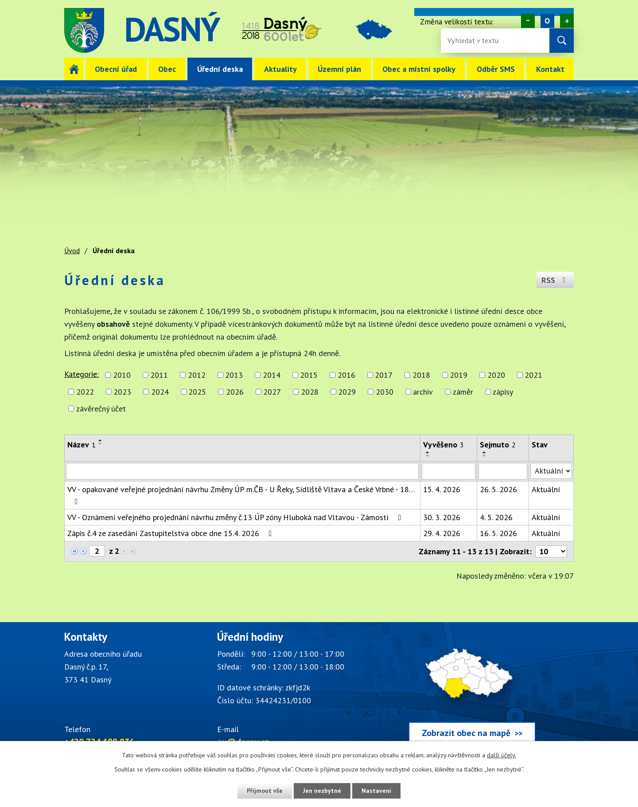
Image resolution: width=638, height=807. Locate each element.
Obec (167, 69)
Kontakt (550, 69)
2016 (346, 375)
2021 (533, 375)
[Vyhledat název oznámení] (242, 471)
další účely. (501, 755)
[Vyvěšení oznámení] (448, 471)
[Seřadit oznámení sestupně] (100, 444)
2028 (310, 392)
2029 (347, 392)
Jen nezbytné (322, 791)
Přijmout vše (265, 791)
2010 (122, 375)
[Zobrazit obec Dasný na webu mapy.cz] (472, 689)
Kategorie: (81, 374)
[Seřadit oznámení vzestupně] (100, 440)
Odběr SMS (496, 69)
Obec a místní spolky (418, 69)
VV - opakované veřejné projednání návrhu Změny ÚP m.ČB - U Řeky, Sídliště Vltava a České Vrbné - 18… (241, 494)
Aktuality (280, 69)
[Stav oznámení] (551, 471)
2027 (272, 392)
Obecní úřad (116, 69)
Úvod (73, 69)
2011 (159, 375)
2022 (85, 392)
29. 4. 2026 (441, 533)
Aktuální (546, 489)
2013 (234, 375)
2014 (271, 375)
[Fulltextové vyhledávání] (476, 40)
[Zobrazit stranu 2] (97, 550)
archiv (423, 392)
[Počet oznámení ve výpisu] (551, 551)
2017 (384, 375)
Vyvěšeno (443, 444)
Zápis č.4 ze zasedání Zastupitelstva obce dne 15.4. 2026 (171, 533)
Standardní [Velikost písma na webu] (547, 21)
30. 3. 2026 (441, 517)
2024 (160, 392)
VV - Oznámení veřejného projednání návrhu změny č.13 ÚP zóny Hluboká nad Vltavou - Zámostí (236, 517)
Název (81, 444)
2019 (458, 375)
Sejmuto (498, 444)
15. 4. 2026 (441, 489)
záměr (463, 392)
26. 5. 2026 (498, 489)
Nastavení (376, 791)
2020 (496, 375)
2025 (197, 392)
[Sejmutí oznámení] (502, 471)
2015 (309, 375)
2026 (235, 392)
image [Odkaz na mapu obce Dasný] (374, 30)
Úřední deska (220, 69)
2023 (122, 392)
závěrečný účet (101, 409)
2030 (384, 392)
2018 (421, 375)
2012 (197, 375)
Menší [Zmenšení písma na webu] (528, 21)
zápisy (503, 392)
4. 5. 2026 (496, 517)
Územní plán (339, 69)
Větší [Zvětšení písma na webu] (567, 21)
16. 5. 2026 (498, 533)
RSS (555, 280)
